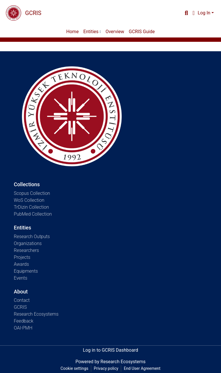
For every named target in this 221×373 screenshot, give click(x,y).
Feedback (23, 321)
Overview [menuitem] (115, 31)
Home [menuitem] (72, 31)
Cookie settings (74, 368)
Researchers (26, 250)
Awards (21, 264)
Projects (22, 257)
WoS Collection (29, 200)
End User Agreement (142, 368)
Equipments (26, 271)
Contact (22, 300)
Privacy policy (106, 368)
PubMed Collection (33, 214)
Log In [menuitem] (204, 13)
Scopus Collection (32, 193)
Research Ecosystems (36, 314)
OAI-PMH (23, 328)
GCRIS (20, 307)
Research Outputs (32, 236)
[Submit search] (186, 13)
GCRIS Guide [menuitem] (142, 31)
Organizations (28, 243)
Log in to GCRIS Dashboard (110, 350)
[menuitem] (193, 13)
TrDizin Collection (31, 207)
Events (20, 278)
